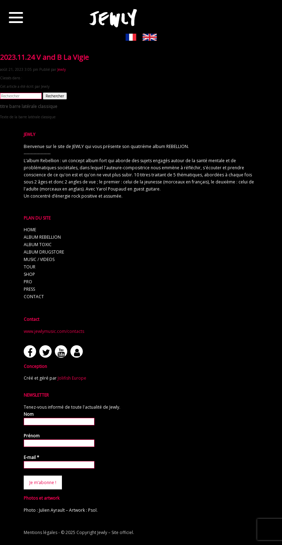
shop (29, 274)
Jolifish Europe (72, 378)
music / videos (39, 259)
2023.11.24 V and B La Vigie (44, 57)
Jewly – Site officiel (115, 532)
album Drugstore (44, 252)
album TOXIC (38, 245)
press (29, 289)
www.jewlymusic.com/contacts (54, 331)
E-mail (31, 457)
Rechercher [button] (55, 95)
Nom (29, 414)
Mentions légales (40, 532)
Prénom (32, 436)
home (30, 230)
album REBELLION (42, 237)
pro (28, 282)
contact (34, 297)
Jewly (61, 69)
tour (29, 267)
